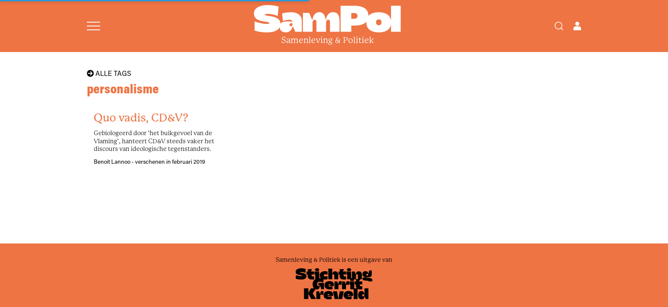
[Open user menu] (577, 26)
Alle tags (109, 73)
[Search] (559, 26)
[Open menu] (93, 26)
